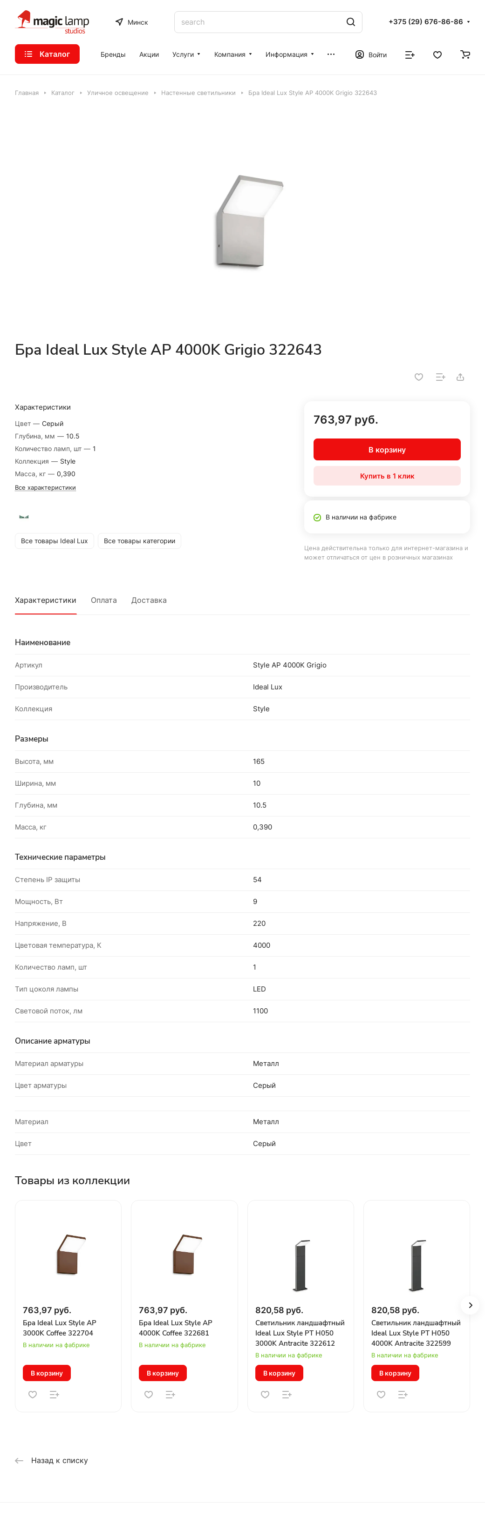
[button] (470, 1305)
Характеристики (45, 600)
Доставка (149, 600)
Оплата (104, 600)
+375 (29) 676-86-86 (426, 22)
